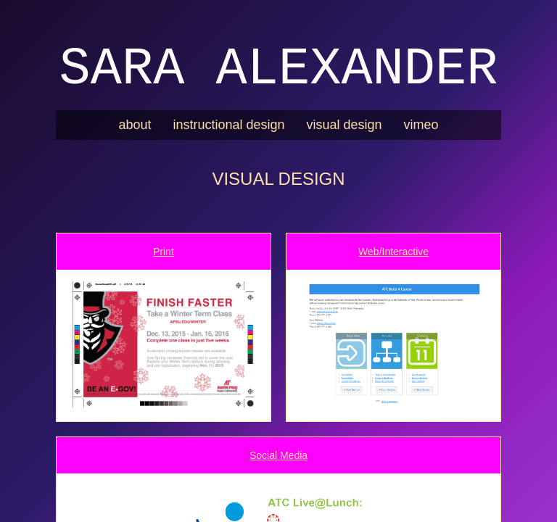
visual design (344, 124)
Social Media (278, 455)
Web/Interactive (393, 251)
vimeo (421, 124)
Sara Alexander (278, 69)
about (134, 124)
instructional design (228, 124)
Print (163, 251)
